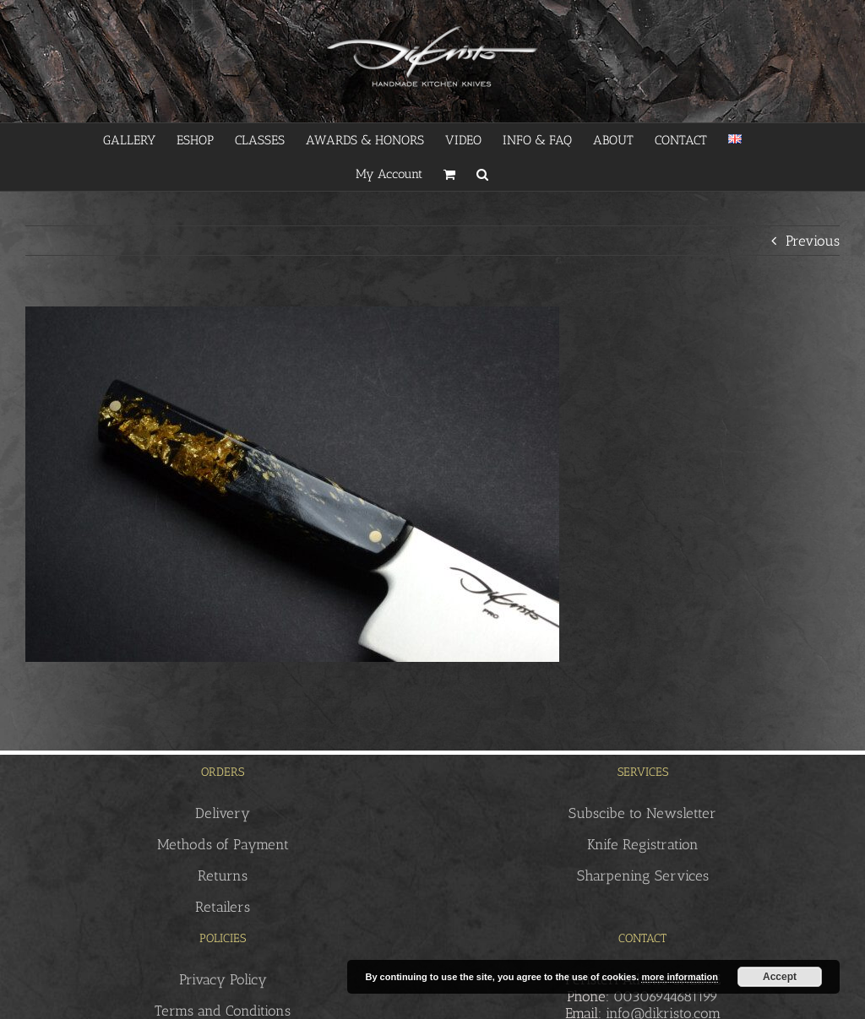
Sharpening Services (643, 875)
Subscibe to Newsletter (642, 813)
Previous (813, 240)
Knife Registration (643, 844)
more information (679, 977)
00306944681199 (665, 996)
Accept (780, 977)
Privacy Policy (223, 979)
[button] (482, 174)
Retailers (222, 906)
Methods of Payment (223, 844)
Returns (223, 875)
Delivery (222, 813)
